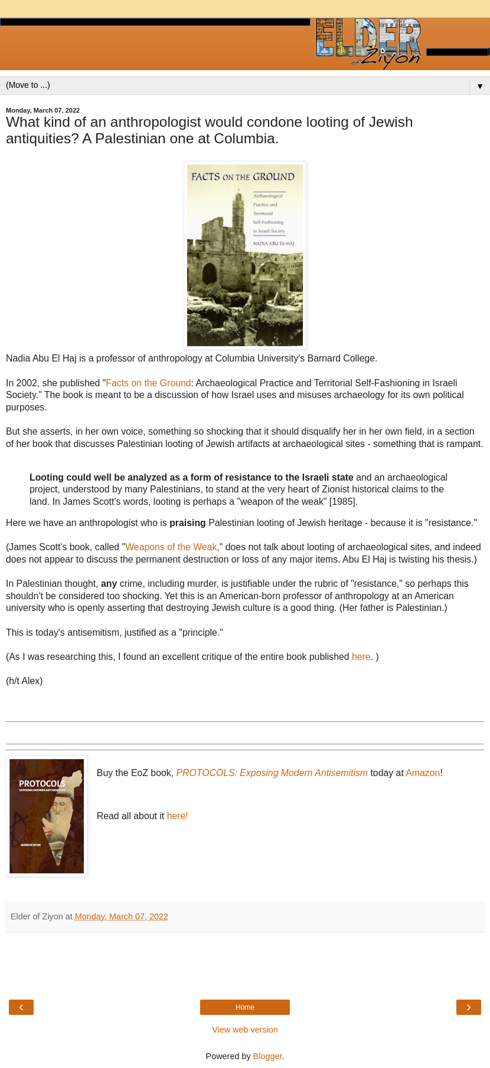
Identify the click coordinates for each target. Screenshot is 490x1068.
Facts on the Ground (148, 383)
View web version (245, 1029)
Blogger (267, 1056)
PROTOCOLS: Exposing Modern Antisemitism (272, 773)
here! (177, 816)
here (361, 657)
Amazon (423, 773)
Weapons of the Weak (171, 547)
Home (245, 1007)
